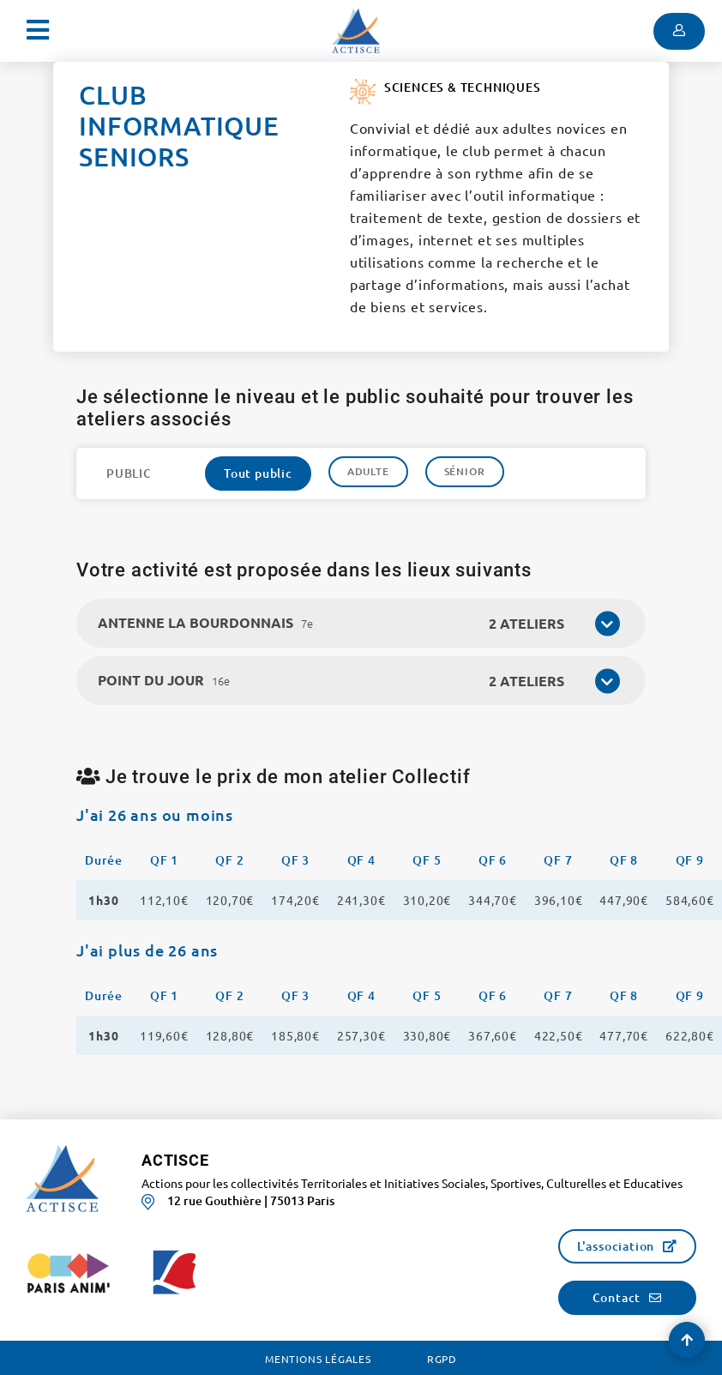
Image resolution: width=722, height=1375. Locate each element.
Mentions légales (318, 1359)
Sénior (464, 471)
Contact (617, 1297)
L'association (615, 1246)
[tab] (361, 623)
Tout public (258, 473)
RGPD (442, 1359)
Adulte (368, 471)
